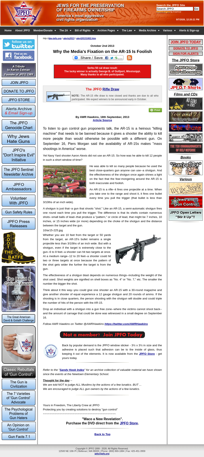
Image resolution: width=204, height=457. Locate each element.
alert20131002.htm (86, 38)
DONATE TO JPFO (185, 48)
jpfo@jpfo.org (102, 453)
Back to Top (102, 434)
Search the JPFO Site (170, 5)
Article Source (102, 120)
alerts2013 (68, 38)
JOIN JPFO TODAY (186, 42)
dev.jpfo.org (55, 38)
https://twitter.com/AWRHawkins (126, 323)
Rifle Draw (110, 89)
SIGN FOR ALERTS (186, 53)
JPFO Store (147, 353)
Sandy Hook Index (72, 369)
